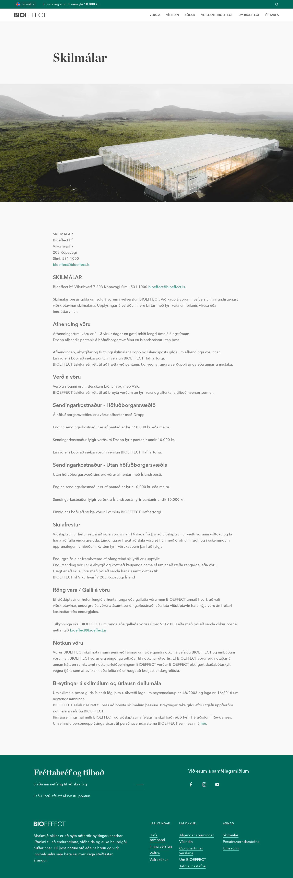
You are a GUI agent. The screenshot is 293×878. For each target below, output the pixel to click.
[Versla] (155, 15)
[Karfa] (272, 15)
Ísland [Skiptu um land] (26, 4)
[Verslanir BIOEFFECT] (217, 15)
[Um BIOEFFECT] (249, 15)
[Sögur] (190, 15)
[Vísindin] (172, 15)
